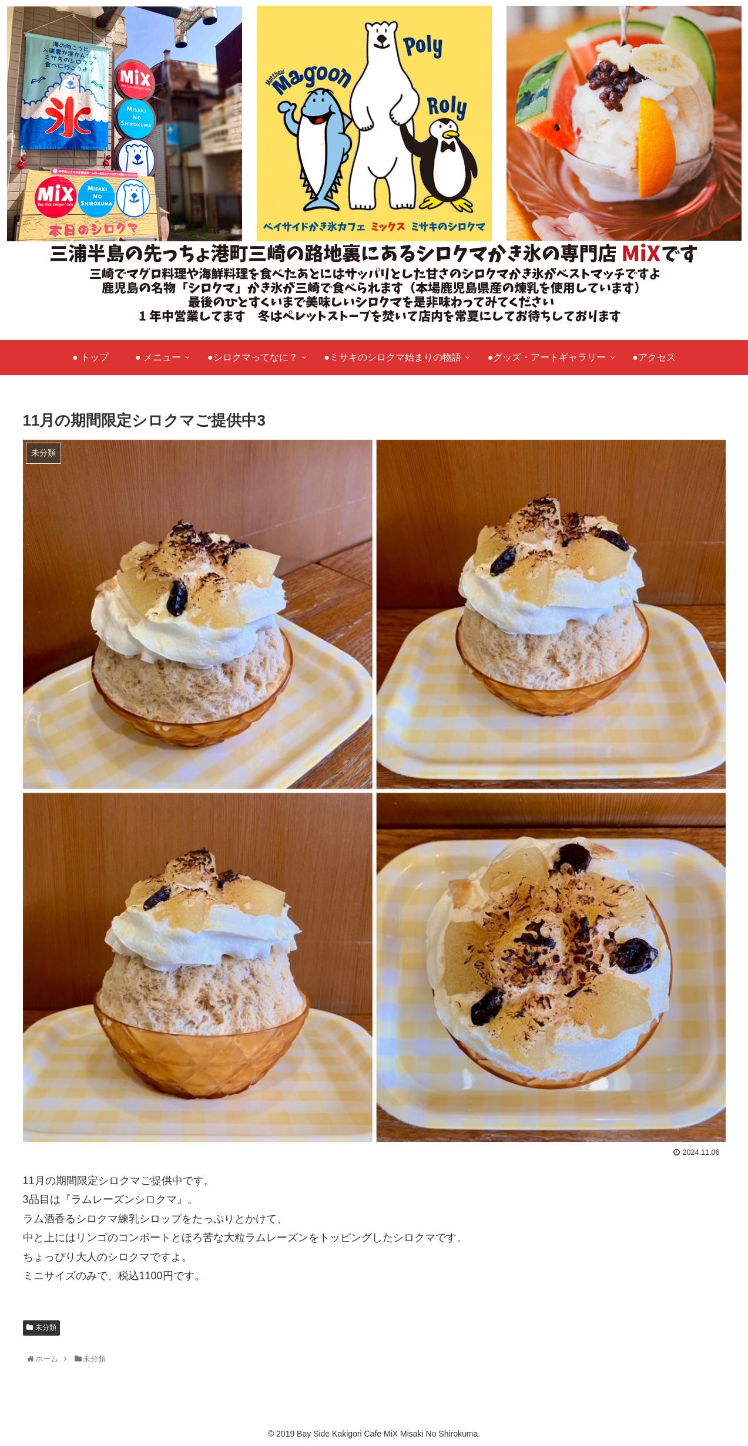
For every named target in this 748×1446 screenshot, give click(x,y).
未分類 (45, 1327)
